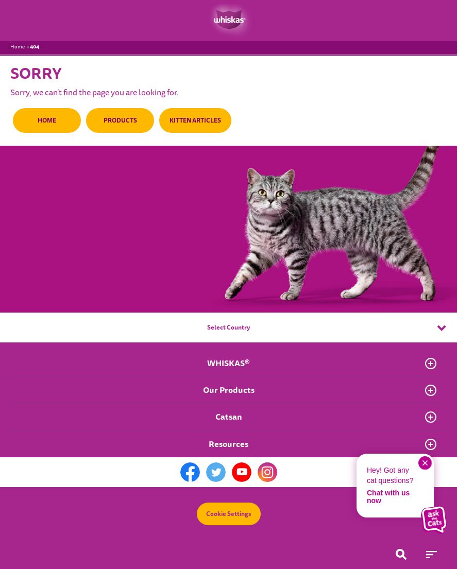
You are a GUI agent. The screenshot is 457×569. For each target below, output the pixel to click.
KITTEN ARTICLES (193, 120)
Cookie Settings (228, 514)
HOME (46, 120)
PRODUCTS (119, 120)
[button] (434, 520)
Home (17, 47)
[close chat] (425, 463)
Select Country (326, 328)
